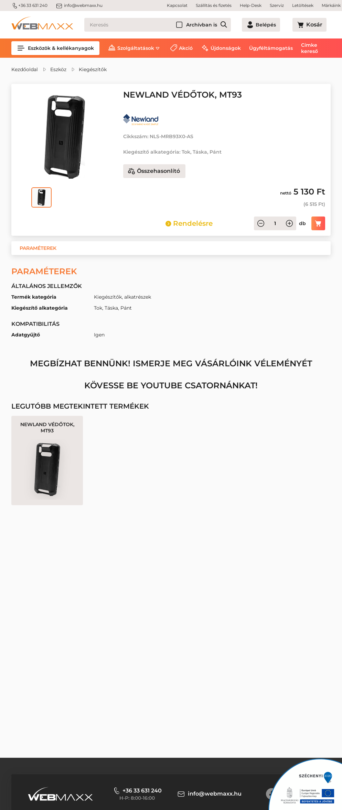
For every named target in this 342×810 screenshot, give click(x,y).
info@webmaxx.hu (79, 5)
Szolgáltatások (135, 48)
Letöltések (302, 5)
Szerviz (277, 5)
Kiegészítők (93, 69)
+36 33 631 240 (29, 5)
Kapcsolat (177, 5)
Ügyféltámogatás (271, 48)
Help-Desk (250, 5)
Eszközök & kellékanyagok (55, 48)
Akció (186, 48)
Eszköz (58, 69)
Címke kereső (309, 48)
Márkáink (331, 5)
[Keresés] (170, 25)
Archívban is (226, 25)
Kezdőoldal (24, 69)
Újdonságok (226, 48)
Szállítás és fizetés (214, 5)
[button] (38, 248)
